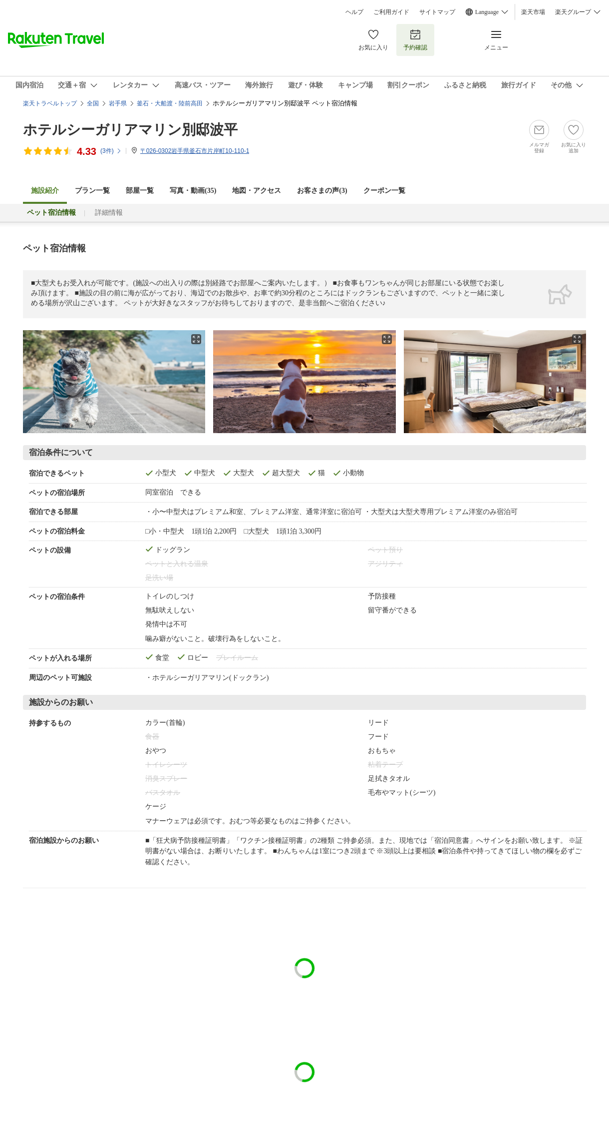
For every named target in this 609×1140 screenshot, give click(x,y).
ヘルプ (354, 11)
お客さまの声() (322, 190)
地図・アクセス (256, 190)
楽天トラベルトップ (50, 103)
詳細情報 (109, 212)
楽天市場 (533, 11)
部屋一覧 (140, 190)
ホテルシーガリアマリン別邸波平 (130, 129)
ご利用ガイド (391, 11)
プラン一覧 (92, 190)
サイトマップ (437, 11)
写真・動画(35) (193, 190)
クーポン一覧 (384, 190)
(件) (111, 151)
